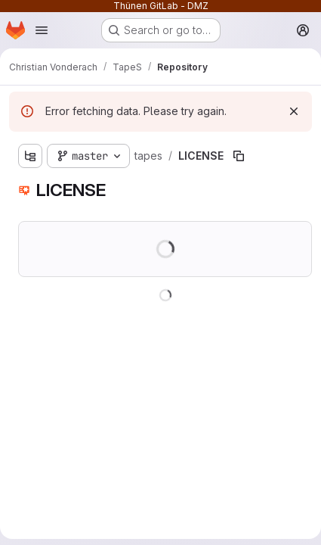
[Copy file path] (239, 156)
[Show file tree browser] (30, 156)
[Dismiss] (294, 111)
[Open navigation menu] (41, 30)
